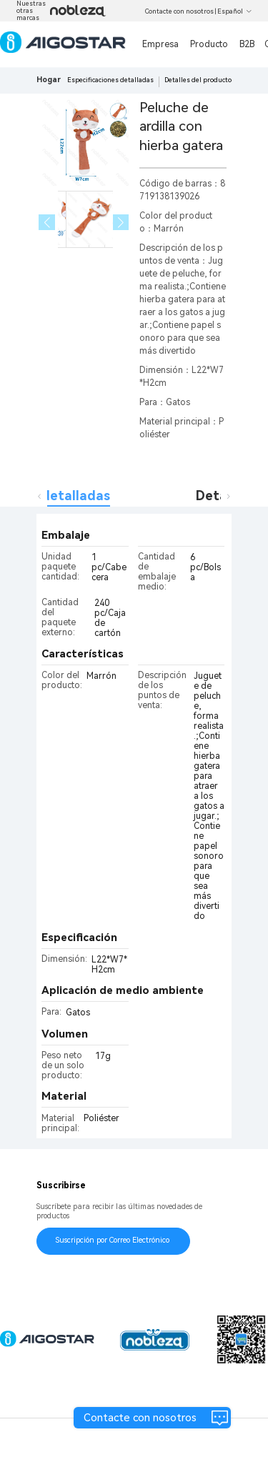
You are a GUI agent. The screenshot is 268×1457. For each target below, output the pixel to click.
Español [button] (234, 11)
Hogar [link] (48, 79)
